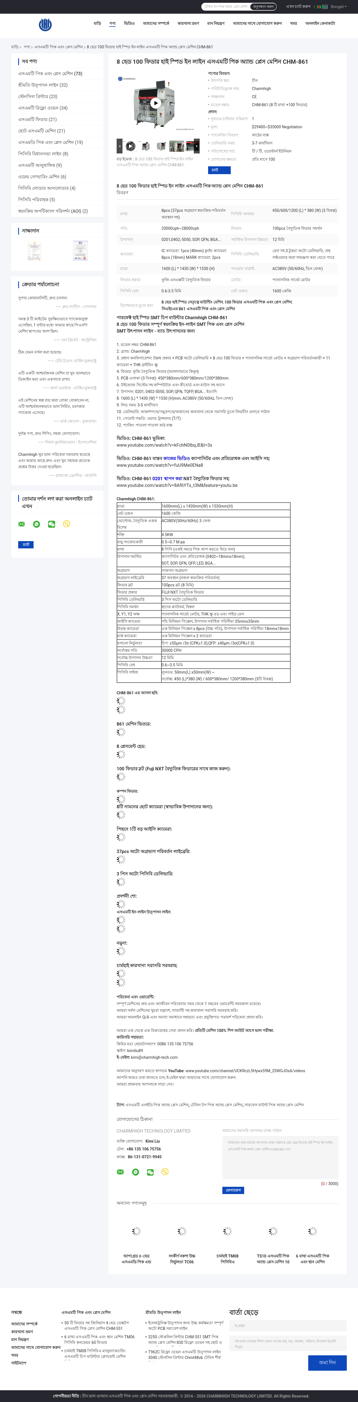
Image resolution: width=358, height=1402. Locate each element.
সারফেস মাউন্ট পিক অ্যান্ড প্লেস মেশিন (273, 1105)
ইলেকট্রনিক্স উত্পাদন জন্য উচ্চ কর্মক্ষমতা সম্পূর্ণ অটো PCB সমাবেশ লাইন (185, 1326)
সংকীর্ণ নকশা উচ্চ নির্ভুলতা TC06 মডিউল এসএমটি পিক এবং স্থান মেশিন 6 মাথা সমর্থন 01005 (182, 1259)
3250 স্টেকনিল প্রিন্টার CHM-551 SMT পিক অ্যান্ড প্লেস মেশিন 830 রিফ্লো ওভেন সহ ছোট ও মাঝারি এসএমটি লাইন (185, 1340)
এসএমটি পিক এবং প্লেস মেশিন (58, 47)
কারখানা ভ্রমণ (188, 23)
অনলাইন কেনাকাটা (320, 23)
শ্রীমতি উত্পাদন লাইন (38, 85)
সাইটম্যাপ (19, 1363)
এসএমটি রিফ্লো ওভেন (38, 108)
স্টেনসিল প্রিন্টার (33, 96)
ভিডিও (129, 23)
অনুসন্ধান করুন (263, 7)
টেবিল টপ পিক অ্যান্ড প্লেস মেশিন (216, 1105)
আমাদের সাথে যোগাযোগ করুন (257, 23)
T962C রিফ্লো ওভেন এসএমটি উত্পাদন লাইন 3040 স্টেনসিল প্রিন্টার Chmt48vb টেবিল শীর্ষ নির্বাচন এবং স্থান (184, 1355)
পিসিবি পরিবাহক (33, 199)
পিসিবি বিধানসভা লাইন (40, 154)
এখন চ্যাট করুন (298, 6)
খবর (293, 23)
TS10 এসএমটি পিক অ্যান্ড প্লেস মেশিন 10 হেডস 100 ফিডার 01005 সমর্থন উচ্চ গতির (273, 1259)
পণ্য (112, 23)
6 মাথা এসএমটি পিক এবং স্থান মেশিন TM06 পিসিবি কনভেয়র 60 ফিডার (312, 1259)
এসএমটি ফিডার (33, 119)
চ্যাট (215, 170)
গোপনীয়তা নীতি (66, 1396)
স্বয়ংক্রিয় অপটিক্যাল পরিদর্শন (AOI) (49, 211)
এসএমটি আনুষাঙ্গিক (36, 165)
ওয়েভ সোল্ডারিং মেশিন (39, 176)
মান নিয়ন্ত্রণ (215, 23)
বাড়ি (97, 23)
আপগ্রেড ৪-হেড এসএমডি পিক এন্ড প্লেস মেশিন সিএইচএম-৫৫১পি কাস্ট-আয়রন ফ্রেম (136, 1259)
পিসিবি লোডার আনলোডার (43, 188)
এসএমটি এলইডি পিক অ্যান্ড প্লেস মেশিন (157, 1105)
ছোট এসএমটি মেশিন (37, 131)
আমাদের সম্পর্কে (156, 23)
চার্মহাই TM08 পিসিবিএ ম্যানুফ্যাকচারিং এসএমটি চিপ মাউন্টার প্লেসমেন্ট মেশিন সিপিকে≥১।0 (227, 1259)
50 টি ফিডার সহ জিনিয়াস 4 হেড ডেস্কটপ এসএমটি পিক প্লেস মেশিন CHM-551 (96, 1326)
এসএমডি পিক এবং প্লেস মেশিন (46, 142)
